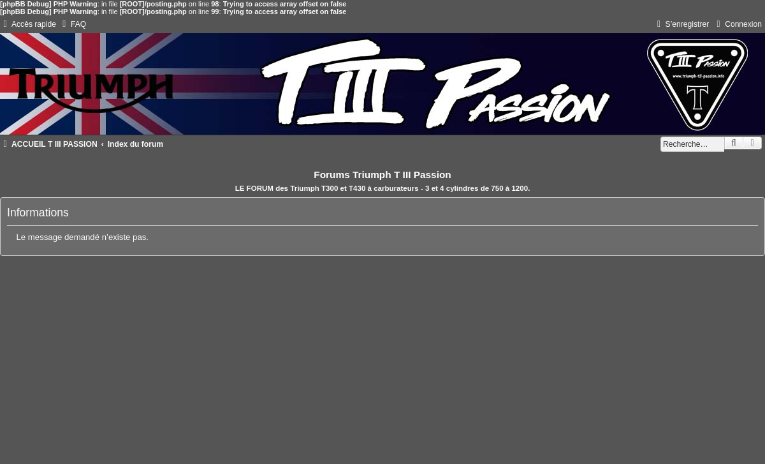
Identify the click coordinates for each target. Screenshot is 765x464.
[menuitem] (72, 24)
